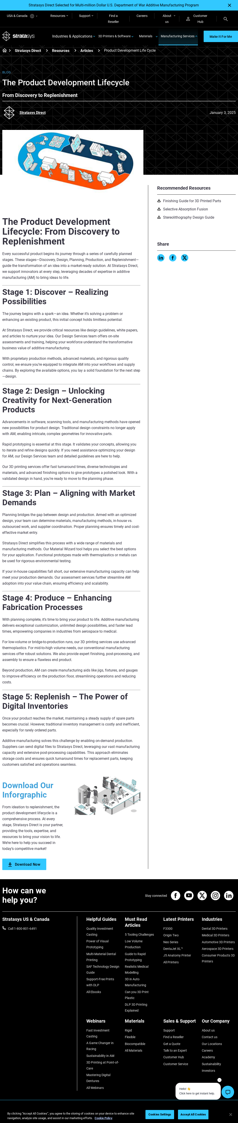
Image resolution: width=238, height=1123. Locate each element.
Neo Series (170, 942)
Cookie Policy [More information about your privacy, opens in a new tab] (103, 1118)
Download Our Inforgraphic (27, 790)
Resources (57, 16)
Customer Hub (196, 19)
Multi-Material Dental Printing (101, 957)
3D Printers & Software (114, 36)
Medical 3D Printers (215, 935)
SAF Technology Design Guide (102, 969)
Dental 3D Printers (214, 928)
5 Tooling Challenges (139, 934)
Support (84, 16)
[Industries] (219, 921)
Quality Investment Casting (99, 931)
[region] (119, 1115)
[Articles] (99, 50)
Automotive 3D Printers (218, 942)
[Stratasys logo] (18, 36)
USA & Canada (22, 16)
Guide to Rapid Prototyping (135, 957)
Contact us (209, 1037)
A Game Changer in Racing (100, 1046)
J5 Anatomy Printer (177, 955)
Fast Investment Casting (97, 1033)
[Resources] (75, 50)
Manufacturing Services (177, 36)
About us (167, 19)
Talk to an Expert (175, 1050)
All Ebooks (93, 992)
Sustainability (211, 1064)
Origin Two (171, 935)
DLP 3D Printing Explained (136, 1007)
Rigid (128, 1030)
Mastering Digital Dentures (98, 1078)
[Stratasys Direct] (47, 50)
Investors (208, 1070)
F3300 (167, 928)
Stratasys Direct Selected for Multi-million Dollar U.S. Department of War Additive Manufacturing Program (114, 5)
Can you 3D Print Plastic (137, 995)
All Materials (133, 1050)
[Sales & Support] (180, 1022)
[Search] (225, 18)
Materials (145, 36)
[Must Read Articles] (142, 924)
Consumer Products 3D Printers (218, 958)
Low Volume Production (133, 944)
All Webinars (95, 1088)
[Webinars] (103, 1022)
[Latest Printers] (180, 921)
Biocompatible (135, 1044)
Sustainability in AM (100, 1056)
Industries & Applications (72, 36)
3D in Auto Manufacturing (135, 982)
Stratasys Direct (28, 50)
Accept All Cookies (193, 1114)
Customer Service (175, 1064)
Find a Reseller (113, 19)
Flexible (130, 1037)
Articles (86, 50)
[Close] (229, 5)
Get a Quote (171, 1044)
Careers (142, 16)
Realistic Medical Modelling (136, 969)
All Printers (171, 962)
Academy (208, 1057)
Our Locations (212, 1044)
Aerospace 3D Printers (217, 949)
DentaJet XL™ (173, 949)
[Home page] (3, 51)
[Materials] (142, 1022)
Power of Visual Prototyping (97, 944)
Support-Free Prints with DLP (100, 982)
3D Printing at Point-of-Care (102, 1065)
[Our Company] (219, 1022)
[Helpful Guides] (103, 921)
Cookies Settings (159, 1114)
